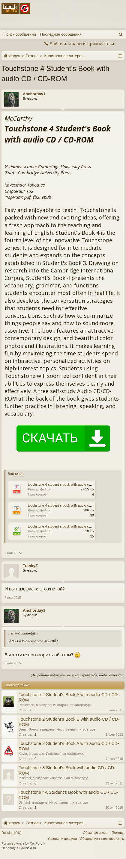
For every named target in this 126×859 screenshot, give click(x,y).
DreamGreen (28, 729)
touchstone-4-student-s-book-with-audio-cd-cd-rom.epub (69, 526)
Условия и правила (62, 838)
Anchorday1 (34, 94)
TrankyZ (30, 565)
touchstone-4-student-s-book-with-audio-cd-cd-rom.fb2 (67, 505)
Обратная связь (95, 832)
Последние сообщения (61, 34)
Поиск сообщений (20, 34)
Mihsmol (25, 778)
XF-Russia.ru (26, 848)
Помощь (118, 832)
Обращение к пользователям (102, 838)
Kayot (23, 753)
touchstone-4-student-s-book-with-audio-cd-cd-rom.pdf (67, 484)
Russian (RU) (11, 832)
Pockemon (26, 705)
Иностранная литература (72, 705)
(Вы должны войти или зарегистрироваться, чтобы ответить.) (77, 675)
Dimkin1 (25, 802)
